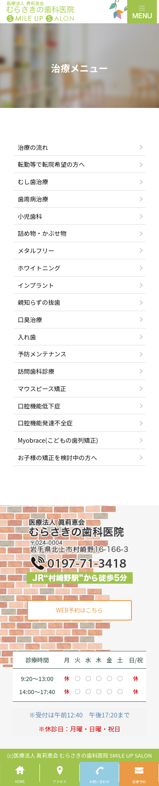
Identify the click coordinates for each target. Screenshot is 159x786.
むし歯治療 (33, 181)
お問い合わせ (99, 781)
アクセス (60, 781)
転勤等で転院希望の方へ (51, 164)
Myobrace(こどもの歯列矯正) (58, 440)
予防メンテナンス (42, 353)
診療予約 (139, 781)
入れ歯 (27, 336)
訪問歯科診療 (36, 371)
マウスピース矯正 (42, 388)
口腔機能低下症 (39, 405)
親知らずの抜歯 (39, 302)
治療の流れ (33, 147)
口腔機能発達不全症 (45, 422)
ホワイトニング (39, 267)
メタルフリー (36, 250)
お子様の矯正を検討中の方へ (57, 457)
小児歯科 (30, 216)
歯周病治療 (33, 198)
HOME (20, 781)
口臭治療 (30, 319)
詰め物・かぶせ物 (42, 233)
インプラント (36, 285)
